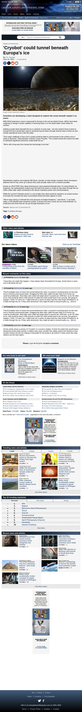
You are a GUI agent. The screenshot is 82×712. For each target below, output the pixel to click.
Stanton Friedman (29, 525)
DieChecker (18, 288)
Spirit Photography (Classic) (33, 520)
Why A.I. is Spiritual (50, 393)
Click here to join (23, 414)
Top (33, 693)
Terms (24, 709)
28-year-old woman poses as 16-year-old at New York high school (27, 458)
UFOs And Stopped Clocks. (53, 401)
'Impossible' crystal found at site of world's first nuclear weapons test (67, 471)
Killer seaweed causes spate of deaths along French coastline (27, 483)
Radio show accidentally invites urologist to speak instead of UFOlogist (67, 483)
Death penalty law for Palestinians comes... (19, 404)
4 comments (20, 59)
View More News (41, 492)
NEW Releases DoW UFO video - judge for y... (59, 404)
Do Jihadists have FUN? (13, 401)
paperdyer (17, 325)
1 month (69, 451)
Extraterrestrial (28, 515)
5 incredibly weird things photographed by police (38, 267)
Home (4, 14)
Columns (36, 14)
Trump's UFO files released (52, 406)
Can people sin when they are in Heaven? (58, 389)
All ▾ (23, 37)
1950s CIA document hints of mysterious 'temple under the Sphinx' (27, 471)
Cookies (47, 709)
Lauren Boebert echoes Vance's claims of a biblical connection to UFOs (67, 458)
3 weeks (50, 451)
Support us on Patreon (67, 359)
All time (66, 500)
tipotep (16, 277)
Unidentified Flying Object (32, 518)
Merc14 (16, 307)
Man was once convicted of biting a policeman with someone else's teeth (67, 540)
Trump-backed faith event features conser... (19, 391)
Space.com (14, 207)
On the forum (8, 383)
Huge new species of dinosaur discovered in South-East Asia (67, 551)
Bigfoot (25, 506)
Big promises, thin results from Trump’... (18, 393)
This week (14, 500)
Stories (28, 14)
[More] (73, 302)
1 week (12, 451)
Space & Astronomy (31, 18)
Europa (18, 211)
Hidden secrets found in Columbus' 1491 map (23, 235)
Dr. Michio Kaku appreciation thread (56, 408)
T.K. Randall (10, 57)
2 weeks (31, 451)
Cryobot (11, 211)
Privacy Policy (35, 709)
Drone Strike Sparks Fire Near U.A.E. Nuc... (19, 406)
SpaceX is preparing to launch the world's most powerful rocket (67, 564)
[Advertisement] (41, 162)
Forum (15, 14)
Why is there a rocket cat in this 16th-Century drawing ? (64, 267)
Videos (22, 14)
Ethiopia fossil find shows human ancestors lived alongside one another (26, 541)
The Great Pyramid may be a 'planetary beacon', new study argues (27, 564)
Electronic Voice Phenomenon (34, 508)
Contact (68, 2)
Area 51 (25, 513)
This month (40, 500)
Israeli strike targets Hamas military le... (18, 408)
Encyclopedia (50, 696)
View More (41, 528)
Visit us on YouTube (71, 244)
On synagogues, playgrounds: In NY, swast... (20, 389)
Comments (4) (25, 207)
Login (70, 18)
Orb (23, 503)
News (9, 14)
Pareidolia (26, 522)
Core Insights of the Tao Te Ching (55, 395)
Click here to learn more (27, 377)
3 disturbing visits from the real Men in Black (13, 267)
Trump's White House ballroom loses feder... (19, 395)
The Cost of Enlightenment (52, 391)
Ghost (24, 511)
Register (77, 18)
